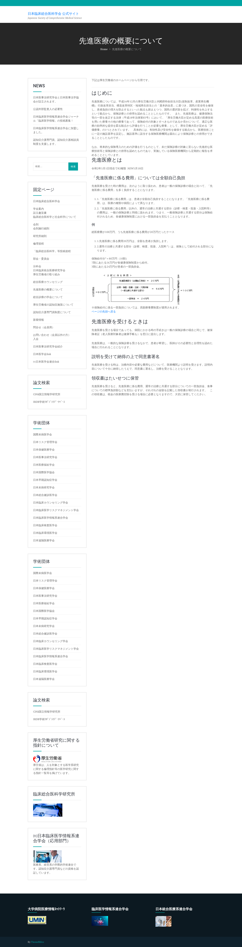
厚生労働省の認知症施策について (53, 304)
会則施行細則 (41, 228)
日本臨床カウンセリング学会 (50, 502)
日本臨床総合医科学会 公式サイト (53, 13)
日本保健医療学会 (44, 449)
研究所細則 (40, 236)
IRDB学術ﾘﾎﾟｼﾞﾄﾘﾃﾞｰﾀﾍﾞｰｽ (49, 402)
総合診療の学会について (48, 297)
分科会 (37, 266)
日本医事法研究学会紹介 (48, 346)
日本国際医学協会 (44, 472)
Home (104, 49)
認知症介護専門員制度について (52, 312)
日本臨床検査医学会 (45, 525)
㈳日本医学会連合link (46, 361)
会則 (35, 224)
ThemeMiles (37, 941)
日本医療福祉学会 (44, 465)
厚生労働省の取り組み (46, 274)
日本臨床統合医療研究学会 (49, 270)
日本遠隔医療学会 (44, 540)
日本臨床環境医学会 (45, 533)
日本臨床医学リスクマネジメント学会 (56, 510)
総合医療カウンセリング (48, 282)
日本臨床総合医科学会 (46, 201)
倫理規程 (38, 243)
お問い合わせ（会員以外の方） (52, 335)
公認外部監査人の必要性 (48, 109)
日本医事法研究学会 (45, 457)
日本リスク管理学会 (45, 442)
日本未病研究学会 (44, 487)
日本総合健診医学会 (45, 495)
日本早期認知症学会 (45, 480)
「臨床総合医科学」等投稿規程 (52, 251)
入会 (35, 339)
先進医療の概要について (48, 289)
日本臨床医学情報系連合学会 (50, 517)
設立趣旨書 (40, 213)
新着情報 (38, 320)
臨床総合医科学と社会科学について (54, 217)
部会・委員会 (41, 259)
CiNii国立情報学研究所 (46, 394)
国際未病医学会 (42, 434)
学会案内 (38, 209)
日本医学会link (42, 354)
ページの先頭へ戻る (104, 311)
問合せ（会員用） (44, 327)
